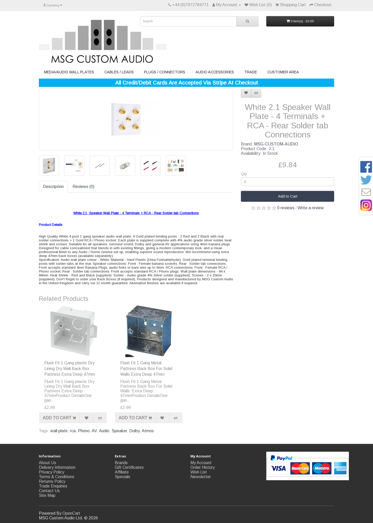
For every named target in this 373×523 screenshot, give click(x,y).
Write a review (311, 208)
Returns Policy (52, 481)
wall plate (59, 431)
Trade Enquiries (53, 486)
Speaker (119, 431)
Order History (202, 467)
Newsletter (200, 477)
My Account (201, 463)
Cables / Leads (119, 72)
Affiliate (122, 472)
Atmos (148, 431)
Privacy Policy (51, 472)
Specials (122, 477)
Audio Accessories (215, 72)
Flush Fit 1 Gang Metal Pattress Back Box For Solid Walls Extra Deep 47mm (146, 368)
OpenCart (71, 513)
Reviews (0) (83, 186)
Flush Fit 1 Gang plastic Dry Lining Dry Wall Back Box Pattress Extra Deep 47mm (69, 368)
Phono (84, 431)
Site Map (47, 495)
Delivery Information (57, 467)
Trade (250, 72)
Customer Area (283, 72)
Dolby (134, 431)
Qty (244, 174)
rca (73, 431)
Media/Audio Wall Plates (69, 72)
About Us (47, 463)
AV (94, 431)
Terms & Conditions (56, 477)
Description (53, 186)
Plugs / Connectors (164, 72)
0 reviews (286, 208)
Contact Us (49, 491)
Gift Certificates (129, 467)
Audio (104, 431)
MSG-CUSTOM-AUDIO (276, 144)
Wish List (198, 472)
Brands (121, 463)
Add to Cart (287, 196)
